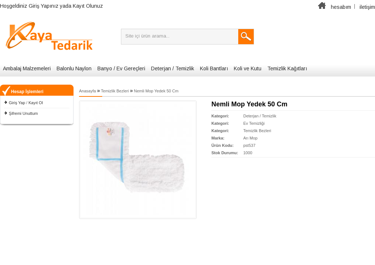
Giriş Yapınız (43, 6)
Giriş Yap (17, 102)
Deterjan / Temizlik (172, 68)
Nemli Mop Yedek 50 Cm (156, 91)
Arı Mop (250, 138)
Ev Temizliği (254, 123)
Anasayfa (87, 91)
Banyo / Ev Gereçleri (121, 68)
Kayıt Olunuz (88, 6)
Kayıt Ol (35, 102)
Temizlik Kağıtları (287, 68)
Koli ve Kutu (247, 68)
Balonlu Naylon (74, 68)
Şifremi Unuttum (23, 113)
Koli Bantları (214, 68)
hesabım (341, 7)
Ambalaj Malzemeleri (27, 68)
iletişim (367, 7)
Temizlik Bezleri (115, 91)
